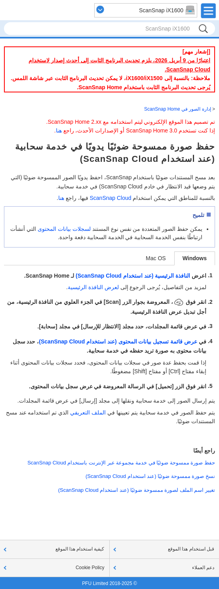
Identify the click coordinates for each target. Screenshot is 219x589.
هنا (59, 130)
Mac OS (156, 258)
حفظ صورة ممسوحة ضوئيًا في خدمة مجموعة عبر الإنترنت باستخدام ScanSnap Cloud (121, 463)
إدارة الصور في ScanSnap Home (177, 109)
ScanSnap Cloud (110, 198)
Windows (195, 258)
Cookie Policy (90, 567)
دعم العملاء (203, 567)
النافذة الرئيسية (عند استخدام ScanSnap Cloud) (133, 275)
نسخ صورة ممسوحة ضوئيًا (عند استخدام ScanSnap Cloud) (150, 476)
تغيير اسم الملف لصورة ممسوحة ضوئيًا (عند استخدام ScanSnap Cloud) (136, 490)
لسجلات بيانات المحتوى (64, 229)
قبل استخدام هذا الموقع (191, 549)
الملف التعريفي (88, 412)
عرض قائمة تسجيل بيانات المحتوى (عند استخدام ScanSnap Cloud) (118, 341)
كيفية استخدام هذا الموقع (80, 549)
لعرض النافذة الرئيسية (93, 287)
